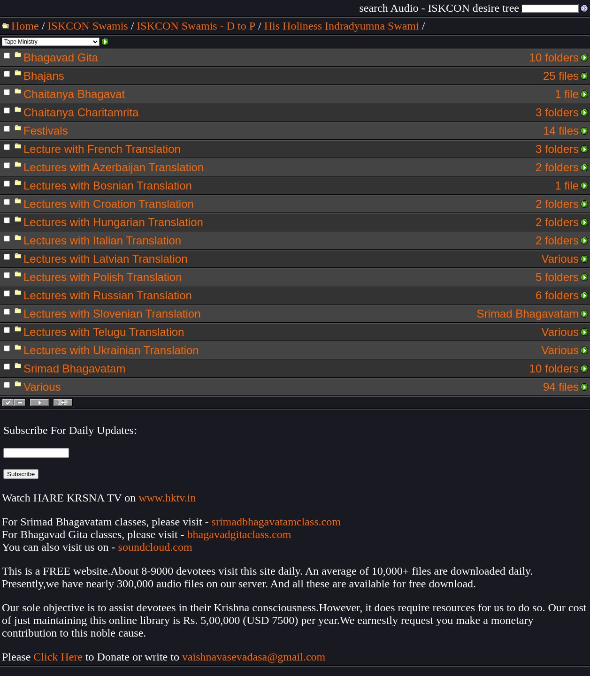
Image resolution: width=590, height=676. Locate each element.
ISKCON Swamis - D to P (196, 26)
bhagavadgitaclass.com (239, 534)
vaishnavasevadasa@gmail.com (255, 657)
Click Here (58, 657)
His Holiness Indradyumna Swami (341, 26)
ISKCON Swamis (87, 26)
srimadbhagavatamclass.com (276, 522)
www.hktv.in (167, 498)
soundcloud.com (155, 547)
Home (25, 26)
